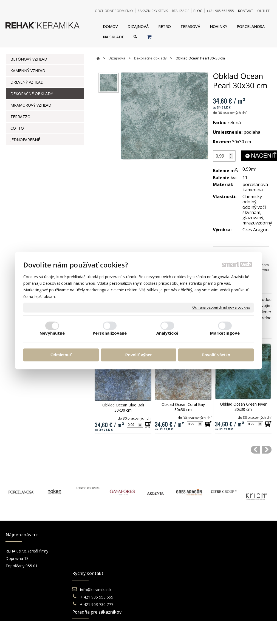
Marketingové (225, 333)
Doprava (155, 558)
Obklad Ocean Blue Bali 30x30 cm (123, 407)
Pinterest (223, 573)
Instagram (225, 558)
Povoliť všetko (216, 354)
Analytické (167, 333)
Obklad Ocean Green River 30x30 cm (244, 406)
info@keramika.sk (96, 551)
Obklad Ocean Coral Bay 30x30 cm (184, 407)
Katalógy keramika (164, 573)
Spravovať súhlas (223, 598)
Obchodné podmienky (167, 551)
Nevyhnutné (52, 333)
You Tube (224, 565)
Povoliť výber (138, 354)
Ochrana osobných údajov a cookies (221, 307)
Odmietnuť (61, 354)
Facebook (224, 551)
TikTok (222, 580)
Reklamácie (158, 565)
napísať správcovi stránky (123, 598)
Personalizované (110, 333)
